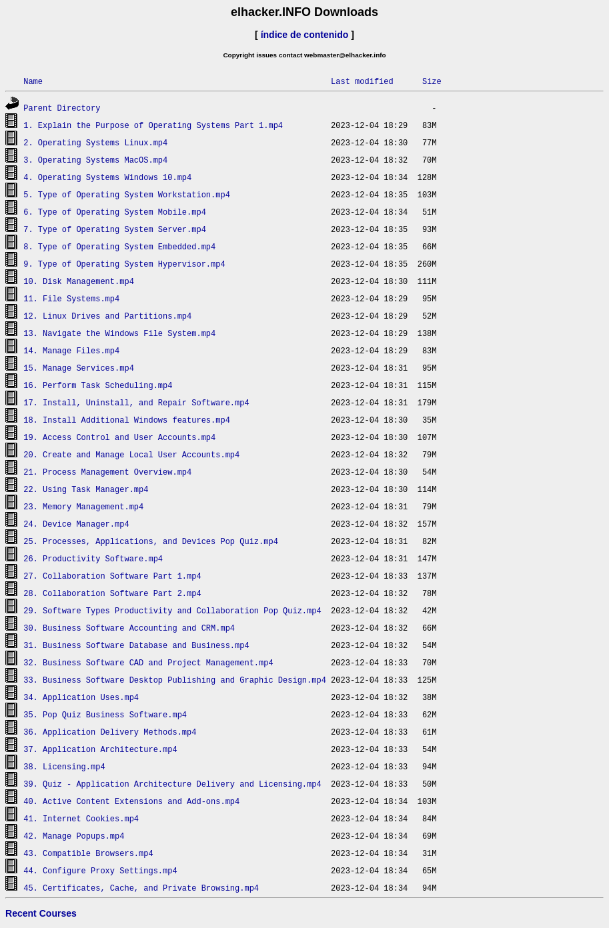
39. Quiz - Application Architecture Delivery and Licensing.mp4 (172, 783)
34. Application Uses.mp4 (81, 697)
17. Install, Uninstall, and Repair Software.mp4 (136, 402)
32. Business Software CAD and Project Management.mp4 (148, 662)
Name (33, 81)
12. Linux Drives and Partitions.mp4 (107, 315)
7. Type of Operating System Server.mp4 (114, 229)
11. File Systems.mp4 (71, 298)
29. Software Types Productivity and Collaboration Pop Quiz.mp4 (172, 610)
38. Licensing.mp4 (64, 766)
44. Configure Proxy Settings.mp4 (100, 870)
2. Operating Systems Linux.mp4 (95, 142)
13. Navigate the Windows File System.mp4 (119, 333)
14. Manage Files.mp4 (71, 350)
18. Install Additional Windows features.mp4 (126, 419)
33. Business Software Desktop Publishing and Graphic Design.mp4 (174, 679)
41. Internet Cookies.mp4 (81, 818)
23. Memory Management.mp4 (83, 506)
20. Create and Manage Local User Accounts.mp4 (131, 454)
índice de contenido (305, 34)
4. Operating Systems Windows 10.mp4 (107, 177)
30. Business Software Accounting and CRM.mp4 (129, 627)
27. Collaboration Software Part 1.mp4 (112, 575)
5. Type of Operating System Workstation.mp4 (126, 194)
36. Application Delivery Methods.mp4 (109, 731)
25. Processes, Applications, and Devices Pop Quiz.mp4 (150, 541)
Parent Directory (61, 107)
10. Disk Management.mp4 (78, 281)
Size (432, 81)
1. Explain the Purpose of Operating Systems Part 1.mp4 (153, 125)
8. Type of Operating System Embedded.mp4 (119, 246)
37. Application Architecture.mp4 (100, 749)
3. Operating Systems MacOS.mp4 (95, 159)
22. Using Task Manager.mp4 (85, 489)
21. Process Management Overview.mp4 (107, 471)
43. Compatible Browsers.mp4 (88, 853)
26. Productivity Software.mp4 (93, 558)
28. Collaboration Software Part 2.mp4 (112, 593)
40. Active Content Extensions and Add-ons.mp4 (131, 801)
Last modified (362, 81)
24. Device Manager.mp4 (76, 523)
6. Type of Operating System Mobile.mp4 (114, 211)
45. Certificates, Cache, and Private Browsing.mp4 (141, 887)
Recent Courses (41, 913)
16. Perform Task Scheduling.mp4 (97, 385)
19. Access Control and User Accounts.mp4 (119, 437)
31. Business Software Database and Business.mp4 (136, 645)
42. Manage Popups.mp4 (73, 835)
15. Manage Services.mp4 (78, 367)
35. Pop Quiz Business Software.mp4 (105, 714)
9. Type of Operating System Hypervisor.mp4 (124, 263)
